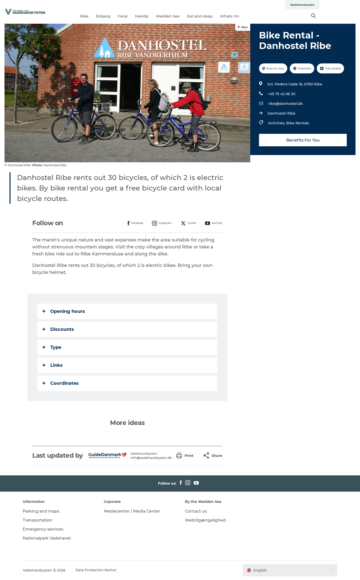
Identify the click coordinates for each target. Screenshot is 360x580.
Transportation (40, 520)
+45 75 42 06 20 (281, 94)
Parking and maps (44, 511)
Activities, (277, 123)
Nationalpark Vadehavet (50, 538)
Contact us (196, 511)
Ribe (104, 16)
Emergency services (45, 529)
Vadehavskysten (343, 4)
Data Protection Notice (98, 570)
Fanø (143, 16)
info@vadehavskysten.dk (151, 458)
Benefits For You (302, 140)
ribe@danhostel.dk (285, 103)
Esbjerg (123, 16)
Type (52, 347)
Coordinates (61, 383)
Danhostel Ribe (281, 113)
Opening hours (64, 311)
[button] (186, 455)
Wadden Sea (188, 16)
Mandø (162, 16)
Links (53, 365)
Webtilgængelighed (205, 520)
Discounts (58, 329)
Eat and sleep (220, 16)
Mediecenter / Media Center (133, 511)
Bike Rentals (297, 123)
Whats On (250, 16)
